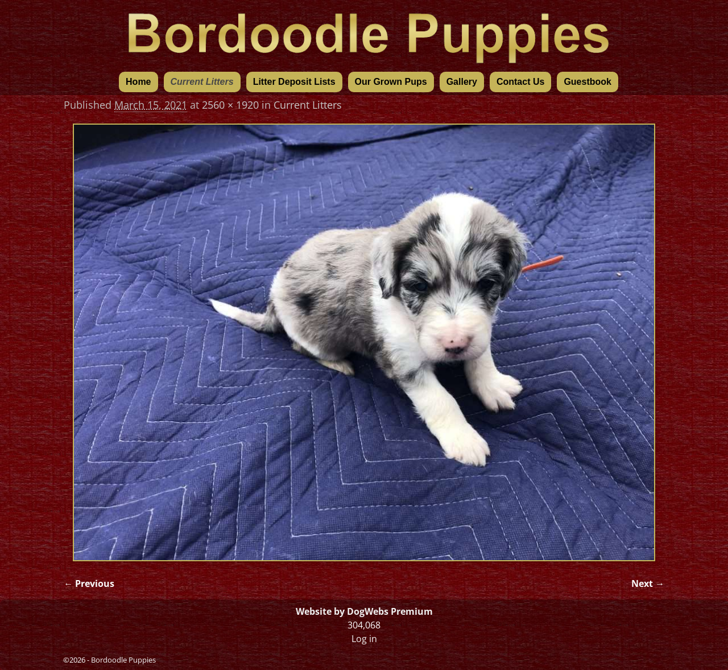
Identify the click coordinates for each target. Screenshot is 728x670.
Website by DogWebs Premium (364, 611)
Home (138, 82)
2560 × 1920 (230, 105)
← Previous (89, 583)
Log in (364, 638)
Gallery (461, 82)
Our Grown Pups (391, 82)
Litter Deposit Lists (294, 82)
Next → (647, 583)
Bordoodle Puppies (123, 660)
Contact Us (520, 82)
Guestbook (587, 82)
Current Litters (202, 82)
